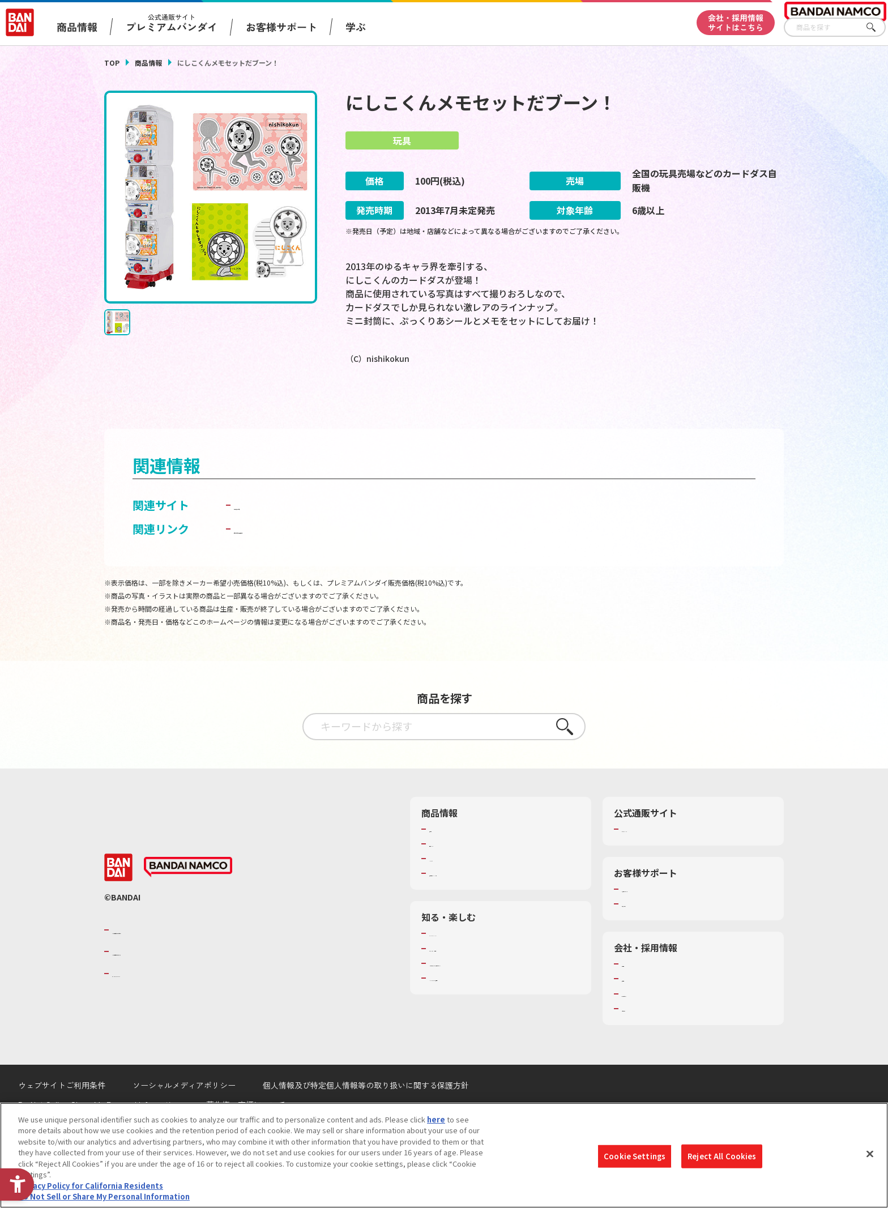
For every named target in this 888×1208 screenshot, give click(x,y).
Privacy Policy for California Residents (90, 1185)
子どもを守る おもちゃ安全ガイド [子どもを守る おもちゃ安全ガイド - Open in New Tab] (320, 559)
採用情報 (636, 1010)
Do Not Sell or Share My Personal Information (104, 1196)
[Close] (869, 1153)
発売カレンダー (455, 875)
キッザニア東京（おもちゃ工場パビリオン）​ (503, 994)
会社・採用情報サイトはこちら (735, 22)
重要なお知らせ (647, 935)
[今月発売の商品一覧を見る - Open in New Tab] (455, 406)
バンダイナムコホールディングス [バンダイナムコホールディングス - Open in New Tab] (180, 982)
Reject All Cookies (722, 1156)
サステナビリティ (651, 1024)
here (436, 1119)
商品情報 (148, 62)
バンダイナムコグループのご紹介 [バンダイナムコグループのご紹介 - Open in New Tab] (180, 960)
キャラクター (451, 890)
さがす (877, 27)
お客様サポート (281, 27)
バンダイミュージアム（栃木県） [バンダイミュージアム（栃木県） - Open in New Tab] (484, 1009)
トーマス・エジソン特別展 (473, 979)
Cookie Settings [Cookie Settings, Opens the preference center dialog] (634, 1156)
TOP (111, 62)
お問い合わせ (644, 1039)
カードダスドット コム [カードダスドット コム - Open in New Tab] (292, 535)
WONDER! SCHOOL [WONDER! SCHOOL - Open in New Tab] (461, 964)
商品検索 (444, 860)
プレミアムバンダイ (655, 860)
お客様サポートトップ (658, 920)
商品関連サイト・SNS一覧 (473, 904)
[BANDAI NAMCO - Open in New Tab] (188, 898)
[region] (444, 1155)
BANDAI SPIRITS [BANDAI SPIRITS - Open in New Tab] (146, 1004)
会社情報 (636, 995)
